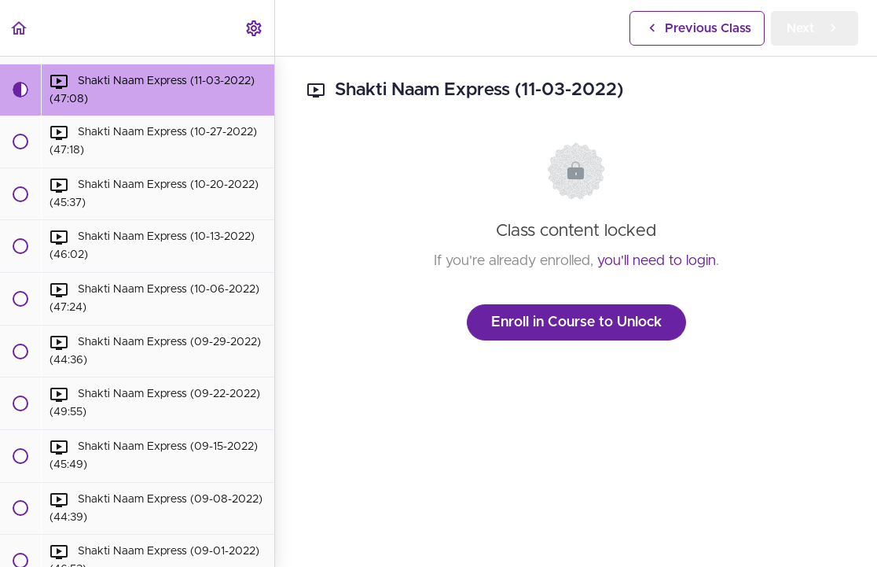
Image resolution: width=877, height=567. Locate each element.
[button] (19, 28)
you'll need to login (656, 261)
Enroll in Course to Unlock (576, 322)
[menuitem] (254, 28)
